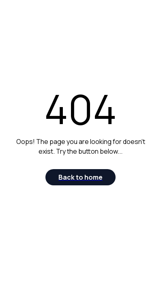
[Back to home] (80, 177)
